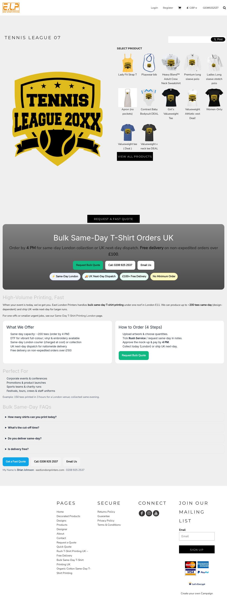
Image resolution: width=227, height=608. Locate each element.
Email (182, 530)
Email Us (146, 265)
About (60, 533)
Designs (61, 520)
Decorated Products (68, 516)
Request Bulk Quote (88, 265)
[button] (179, 7)
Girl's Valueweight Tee (171, 114)
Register (168, 7)
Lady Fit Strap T (127, 74)
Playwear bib (149, 74)
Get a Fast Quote (16, 461)
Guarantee (103, 516)
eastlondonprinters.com (50, 470)
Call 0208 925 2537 (120, 265)
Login (154, 7)
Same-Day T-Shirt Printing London (75, 315)
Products (62, 525)
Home (60, 512)
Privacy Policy (105, 520)
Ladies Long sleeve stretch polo (214, 79)
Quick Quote (64, 546)
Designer (62, 529)
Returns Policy (106, 512)
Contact (61, 538)
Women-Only (214, 109)
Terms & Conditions (109, 525)
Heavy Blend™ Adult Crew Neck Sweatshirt (171, 79)
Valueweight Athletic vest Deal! (192, 114)
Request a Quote (66, 542)
